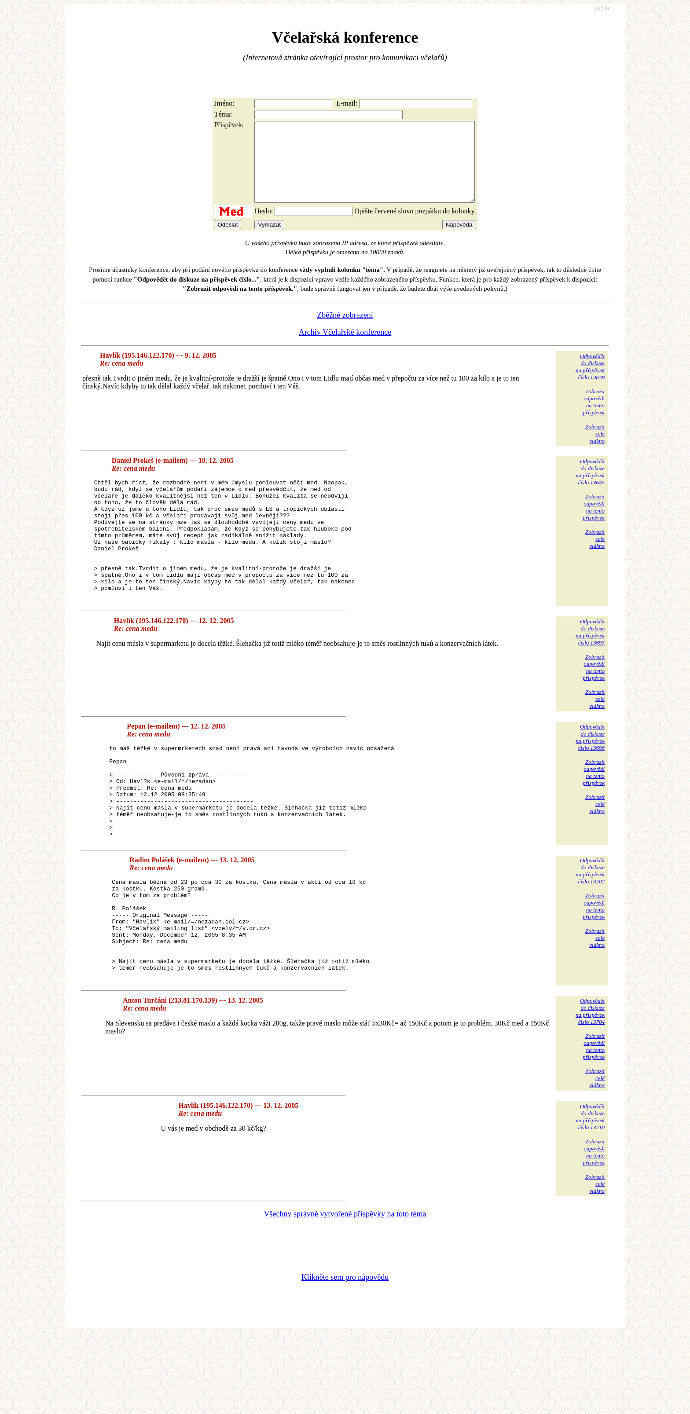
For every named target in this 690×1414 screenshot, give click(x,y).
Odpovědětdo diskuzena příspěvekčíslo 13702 (590, 929)
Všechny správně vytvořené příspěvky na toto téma (345, 1291)
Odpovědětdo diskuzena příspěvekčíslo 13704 (590, 1089)
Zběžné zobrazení (345, 330)
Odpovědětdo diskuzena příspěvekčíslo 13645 (590, 488)
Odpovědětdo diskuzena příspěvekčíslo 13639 (590, 382)
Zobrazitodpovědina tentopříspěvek (594, 418)
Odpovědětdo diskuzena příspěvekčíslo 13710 (590, 1195)
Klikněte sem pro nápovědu (345, 1355)
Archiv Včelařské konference (345, 348)
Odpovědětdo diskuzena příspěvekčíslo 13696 (590, 777)
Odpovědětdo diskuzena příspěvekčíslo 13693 (590, 671)
